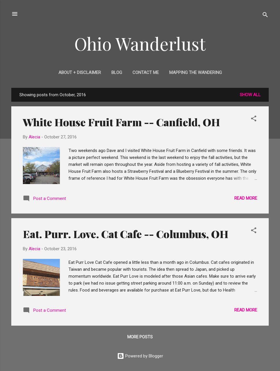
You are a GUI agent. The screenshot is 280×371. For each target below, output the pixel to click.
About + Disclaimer (79, 72)
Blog (116, 72)
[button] (253, 119)
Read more (245, 198)
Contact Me (145, 72)
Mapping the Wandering (195, 72)
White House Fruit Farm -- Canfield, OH (121, 122)
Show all (250, 94)
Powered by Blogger (140, 356)
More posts (140, 337)
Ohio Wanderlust (140, 43)
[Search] (265, 16)
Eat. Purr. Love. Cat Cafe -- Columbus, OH (126, 234)
